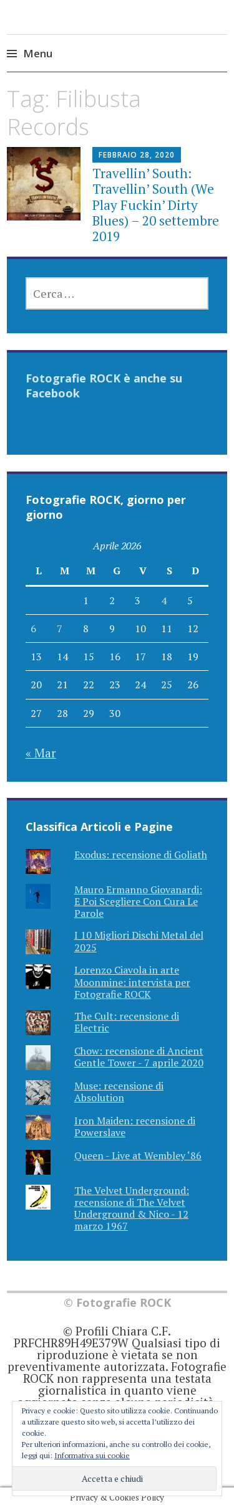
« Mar (41, 753)
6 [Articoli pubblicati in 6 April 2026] (33, 628)
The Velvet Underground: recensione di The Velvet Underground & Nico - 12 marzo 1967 (131, 1208)
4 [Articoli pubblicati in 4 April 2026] (164, 600)
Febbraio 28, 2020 (137, 154)
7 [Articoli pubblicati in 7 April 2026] (59, 628)
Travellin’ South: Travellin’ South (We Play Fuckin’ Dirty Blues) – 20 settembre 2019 (155, 204)
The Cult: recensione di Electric (126, 1022)
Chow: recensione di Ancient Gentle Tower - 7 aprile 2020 (138, 1056)
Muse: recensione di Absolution (118, 1091)
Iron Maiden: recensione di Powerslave (134, 1126)
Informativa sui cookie (92, 1455)
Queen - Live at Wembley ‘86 (138, 1155)
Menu (37, 53)
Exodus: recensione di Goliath (140, 854)
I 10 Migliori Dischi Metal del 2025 (138, 941)
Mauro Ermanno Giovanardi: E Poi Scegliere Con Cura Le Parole (138, 901)
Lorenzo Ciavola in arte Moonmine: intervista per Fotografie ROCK (132, 981)
